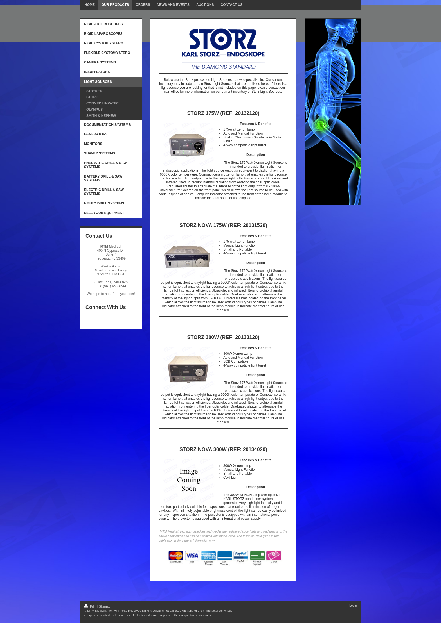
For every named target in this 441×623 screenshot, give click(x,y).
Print (90, 606)
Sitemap (104, 606)
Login (353, 605)
